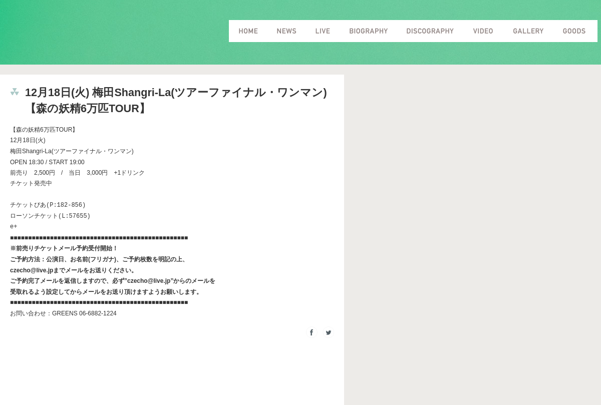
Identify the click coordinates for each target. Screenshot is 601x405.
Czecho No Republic (104, 35)
